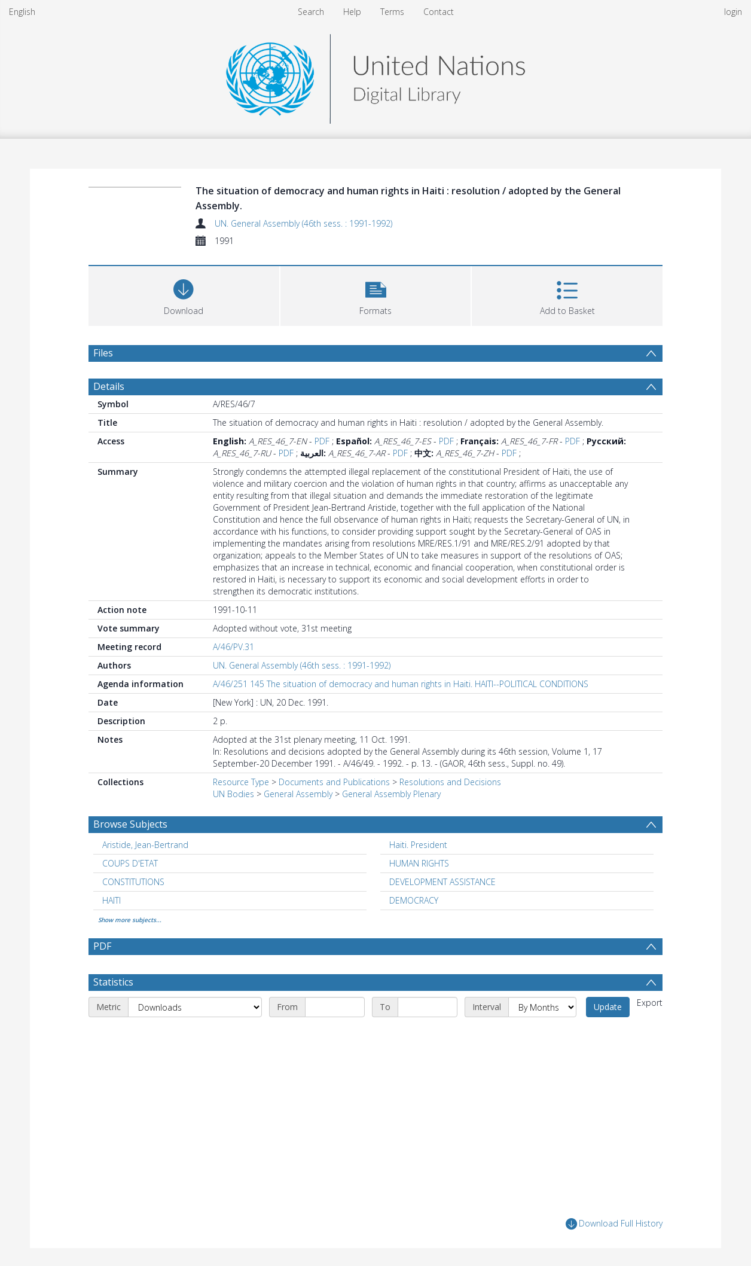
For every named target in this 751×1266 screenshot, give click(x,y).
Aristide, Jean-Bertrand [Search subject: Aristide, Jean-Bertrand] (145, 844)
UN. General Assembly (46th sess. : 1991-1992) (303, 223)
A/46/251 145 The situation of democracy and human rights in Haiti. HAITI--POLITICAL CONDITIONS (400, 684)
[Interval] (542, 1007)
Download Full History (614, 1224)
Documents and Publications (334, 782)
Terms (392, 11)
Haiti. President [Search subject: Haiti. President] (418, 844)
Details (108, 386)
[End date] (427, 1007)
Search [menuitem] (311, 11)
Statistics (113, 982)
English (22, 11)
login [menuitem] (733, 11)
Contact (438, 11)
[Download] (183, 294)
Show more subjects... (129, 920)
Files (103, 352)
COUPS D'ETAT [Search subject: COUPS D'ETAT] (130, 863)
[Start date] (335, 1007)
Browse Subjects (130, 824)
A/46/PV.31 (233, 646)
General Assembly (298, 794)
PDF (322, 441)
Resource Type (241, 782)
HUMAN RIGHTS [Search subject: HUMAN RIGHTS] (419, 863)
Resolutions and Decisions (450, 782)
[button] (375, 294)
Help (352, 11)
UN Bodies (233, 794)
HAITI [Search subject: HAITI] (111, 900)
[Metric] (195, 1007)
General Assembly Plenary (391, 794)
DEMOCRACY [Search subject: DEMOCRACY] (413, 900)
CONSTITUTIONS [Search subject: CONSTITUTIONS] (133, 881)
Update (608, 1006)
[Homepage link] (375, 76)
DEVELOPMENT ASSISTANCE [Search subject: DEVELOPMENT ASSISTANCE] (442, 881)
